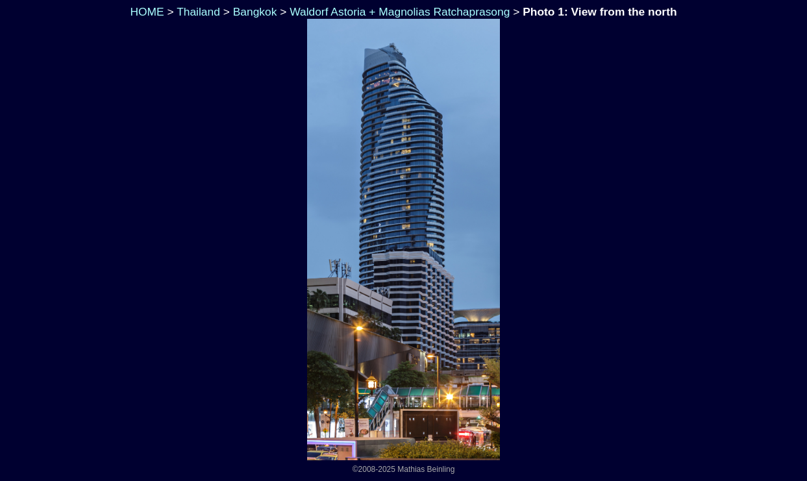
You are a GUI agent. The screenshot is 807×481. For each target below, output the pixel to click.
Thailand (198, 11)
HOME (145, 11)
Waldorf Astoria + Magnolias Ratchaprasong (400, 11)
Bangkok (255, 11)
